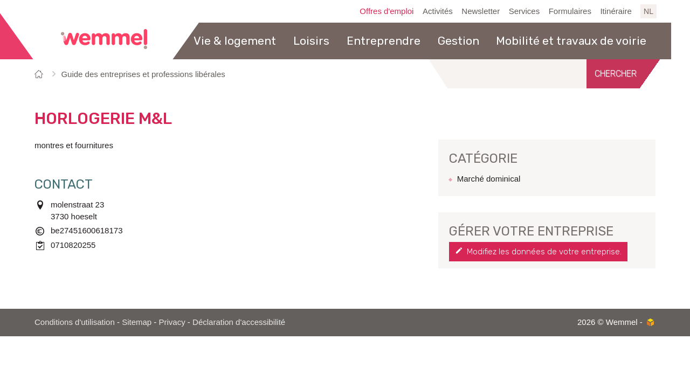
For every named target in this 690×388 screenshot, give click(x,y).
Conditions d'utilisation (74, 322)
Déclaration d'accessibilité (238, 322)
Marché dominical (489, 178)
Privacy (172, 322)
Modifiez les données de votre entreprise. (544, 252)
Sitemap (136, 322)
